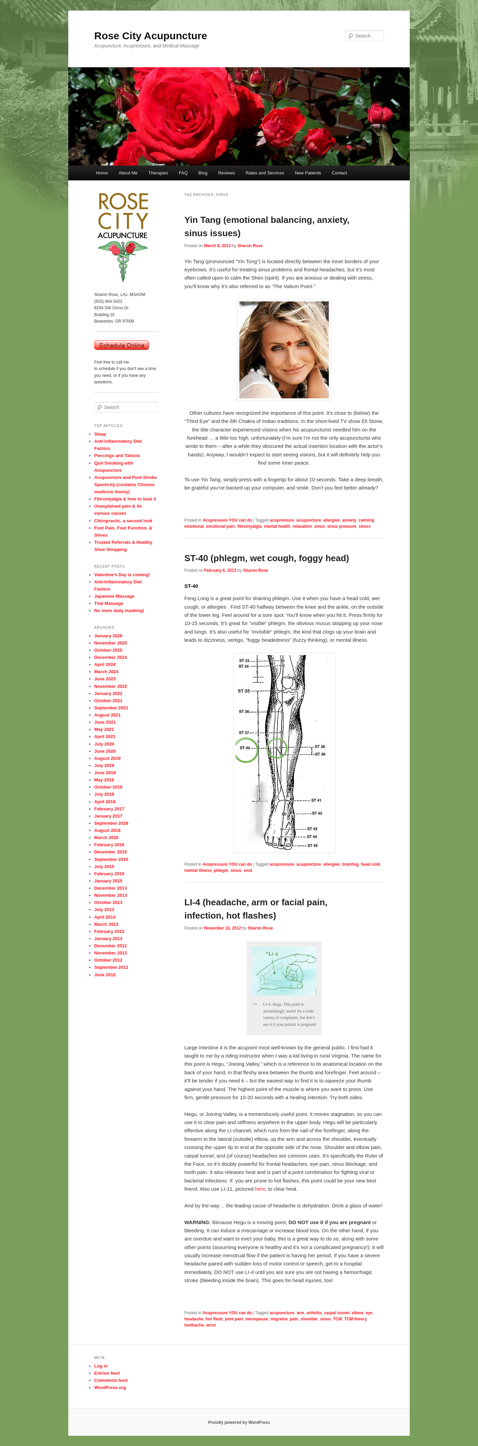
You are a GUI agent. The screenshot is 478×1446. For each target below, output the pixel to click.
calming (366, 520)
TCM (337, 1319)
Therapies (158, 172)
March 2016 (106, 837)
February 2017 (109, 808)
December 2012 (110, 945)
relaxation (302, 526)
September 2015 (111, 859)
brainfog (350, 864)
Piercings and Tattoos (117, 455)
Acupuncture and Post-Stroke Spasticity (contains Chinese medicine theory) (125, 484)
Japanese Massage (114, 596)
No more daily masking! (119, 610)
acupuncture (308, 520)
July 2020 (104, 744)
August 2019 (107, 758)
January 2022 (108, 693)
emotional (194, 526)
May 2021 (104, 729)
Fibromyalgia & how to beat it (125, 498)
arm (300, 1312)
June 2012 (105, 974)
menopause (256, 1319)
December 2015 (110, 851)
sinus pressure (341, 526)
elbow (357, 1312)
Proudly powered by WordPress (239, 1422)
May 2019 (104, 779)
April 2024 (104, 664)
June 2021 (105, 722)
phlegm (221, 870)
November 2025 (110, 643)
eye (369, 1312)
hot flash (214, 1319)
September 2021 (111, 707)
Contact (339, 172)
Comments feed (111, 1380)
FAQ (183, 172)
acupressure (282, 520)
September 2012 (111, 967)
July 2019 (104, 765)
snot (247, 870)
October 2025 (108, 650)
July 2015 (104, 866)
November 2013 (110, 895)
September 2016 (111, 823)
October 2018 (108, 787)
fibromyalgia (249, 526)
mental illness (197, 870)
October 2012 (108, 960)
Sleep (100, 434)
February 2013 (109, 931)
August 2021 (107, 715)
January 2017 (108, 816)
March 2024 (106, 671)
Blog (202, 172)
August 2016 (107, 830)
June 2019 (105, 772)
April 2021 (104, 736)
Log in (101, 1366)
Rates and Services (265, 172)
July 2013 (104, 909)
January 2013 (108, 938)
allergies (331, 520)
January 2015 (108, 880)
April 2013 (104, 917)
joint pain (234, 1319)
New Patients (308, 172)
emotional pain (220, 526)
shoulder (309, 1319)
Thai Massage (108, 603)
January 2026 (108, 635)
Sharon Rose (250, 245)
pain (294, 1319)
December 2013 (110, 888)
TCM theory (355, 1319)
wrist (211, 1325)
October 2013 (108, 902)
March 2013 (106, 924)
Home (102, 172)
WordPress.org (110, 1387)
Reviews (226, 172)
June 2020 (105, 751)
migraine (278, 1319)
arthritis (314, 1312)
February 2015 (109, 873)
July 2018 (104, 794)
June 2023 (105, 678)
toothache (194, 1325)
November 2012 (110, 952)
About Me (128, 172)
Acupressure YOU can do (227, 520)
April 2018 (104, 801)
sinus (319, 526)
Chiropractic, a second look (123, 520)
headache (193, 1319)
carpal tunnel (337, 1312)
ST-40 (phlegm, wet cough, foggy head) (266, 558)
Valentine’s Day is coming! (122, 574)
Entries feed (107, 1373)
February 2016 (109, 844)
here (260, 1189)
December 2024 (110, 657)
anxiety (349, 520)
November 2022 (110, 686)
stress (364, 526)
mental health (277, 526)
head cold (370, 864)
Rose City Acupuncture (150, 35)
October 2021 (108, 700)
